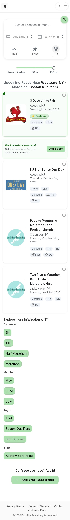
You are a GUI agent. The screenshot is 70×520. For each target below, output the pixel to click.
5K (7, 332)
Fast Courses (15, 439)
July (9, 401)
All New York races (19, 456)
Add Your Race (37, 510)
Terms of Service (39, 506)
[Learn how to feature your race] (35, 149)
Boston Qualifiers (18, 428)
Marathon (13, 364)
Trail (9, 418)
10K (8, 343)
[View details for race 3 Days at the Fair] (35, 114)
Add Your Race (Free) (35, 480)
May (9, 380)
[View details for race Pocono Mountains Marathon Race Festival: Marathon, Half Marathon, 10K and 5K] (35, 237)
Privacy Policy (15, 506)
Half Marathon (16, 353)
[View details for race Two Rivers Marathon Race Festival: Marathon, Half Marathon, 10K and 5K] (35, 289)
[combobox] (33, 25)
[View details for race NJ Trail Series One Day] (35, 185)
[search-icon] (64, 19)
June (9, 391)
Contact (59, 506)
